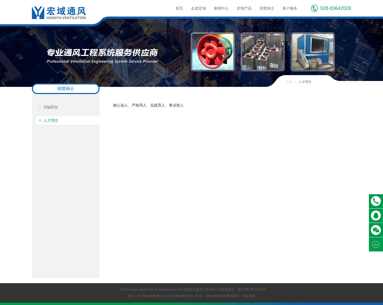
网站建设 (232, 296)
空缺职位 (50, 107)
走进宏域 (198, 8)
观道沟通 (248, 296)
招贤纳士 (267, 8)
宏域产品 (244, 8)
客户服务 (289, 8)
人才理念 (50, 120)
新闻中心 (221, 8)
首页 (179, 8)
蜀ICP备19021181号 (252, 289)
